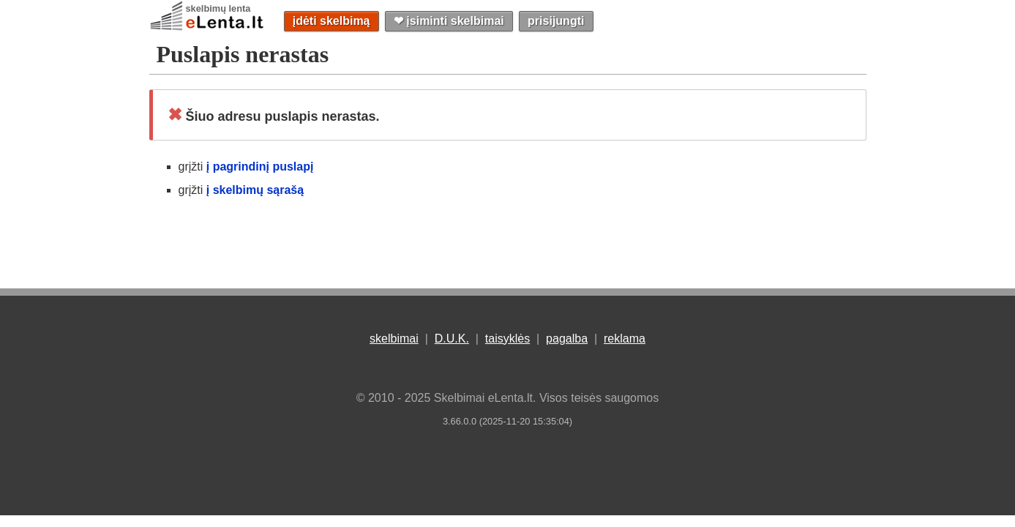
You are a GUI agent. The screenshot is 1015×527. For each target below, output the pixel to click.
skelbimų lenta (218, 8)
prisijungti (556, 21)
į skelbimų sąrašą (255, 190)
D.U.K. (452, 338)
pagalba (567, 338)
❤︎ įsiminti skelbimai (449, 21)
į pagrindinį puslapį (260, 166)
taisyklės (507, 338)
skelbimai (394, 338)
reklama (624, 338)
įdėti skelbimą (331, 21)
